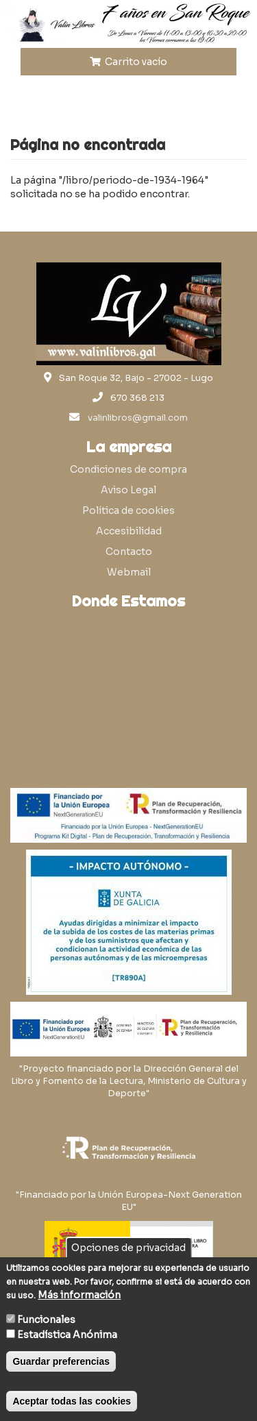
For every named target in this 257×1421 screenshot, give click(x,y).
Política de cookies (128, 510)
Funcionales (46, 1319)
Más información (79, 1295)
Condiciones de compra (128, 469)
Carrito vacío (129, 61)
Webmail (129, 572)
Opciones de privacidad (128, 1247)
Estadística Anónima (67, 1335)
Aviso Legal (128, 490)
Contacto (129, 551)
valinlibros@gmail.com (138, 417)
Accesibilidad (129, 531)
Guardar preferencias (61, 1361)
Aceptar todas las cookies (71, 1401)
